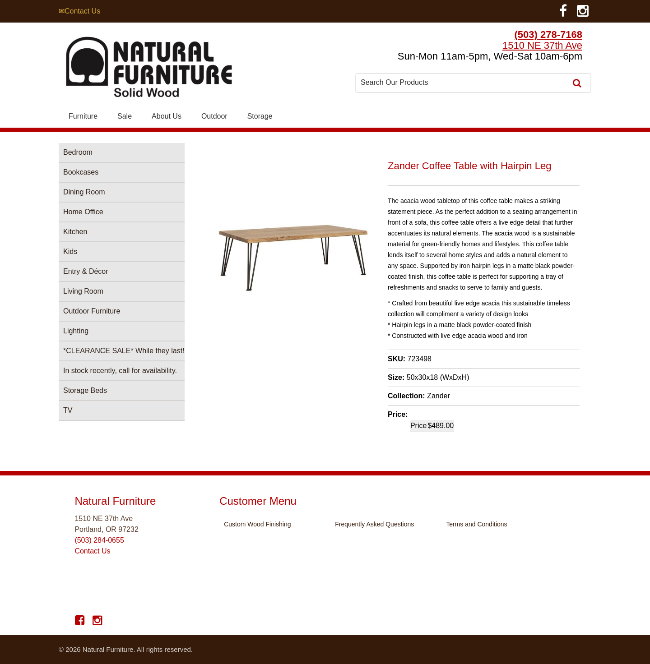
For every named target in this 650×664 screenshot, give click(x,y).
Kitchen (75, 231)
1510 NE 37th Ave (542, 45)
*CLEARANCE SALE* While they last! (124, 351)
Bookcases (80, 172)
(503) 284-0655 (99, 540)
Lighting (75, 331)
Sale (124, 116)
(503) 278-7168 (548, 34)
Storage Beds (85, 390)
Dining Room (84, 192)
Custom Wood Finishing (257, 524)
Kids (70, 251)
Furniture (83, 116)
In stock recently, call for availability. (120, 370)
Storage (260, 116)
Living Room (83, 291)
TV (67, 410)
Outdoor (214, 116)
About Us (166, 116)
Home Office (83, 212)
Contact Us (92, 551)
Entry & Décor (85, 271)
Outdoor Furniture (91, 311)
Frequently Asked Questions (374, 524)
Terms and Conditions (476, 524)
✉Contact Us (79, 11)
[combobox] (462, 82)
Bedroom (78, 152)
